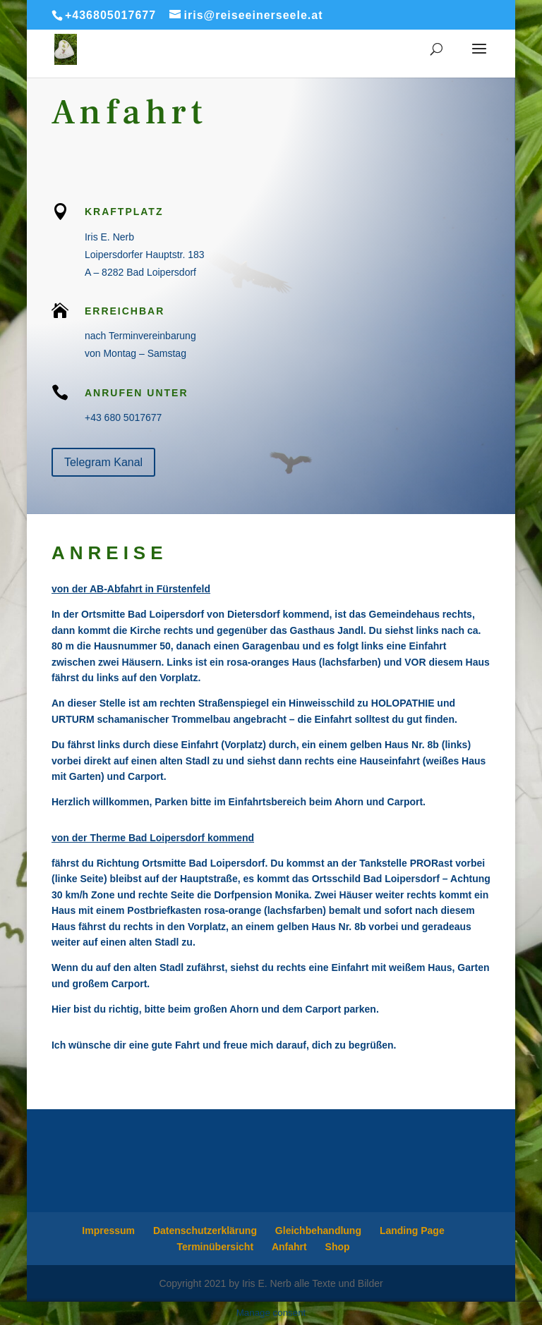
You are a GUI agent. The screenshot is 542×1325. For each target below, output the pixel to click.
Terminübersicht (214, 1246)
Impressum (108, 1230)
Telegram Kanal (103, 462)
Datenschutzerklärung (205, 1230)
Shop (337, 1246)
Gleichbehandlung (318, 1230)
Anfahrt (289, 1246)
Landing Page (412, 1230)
